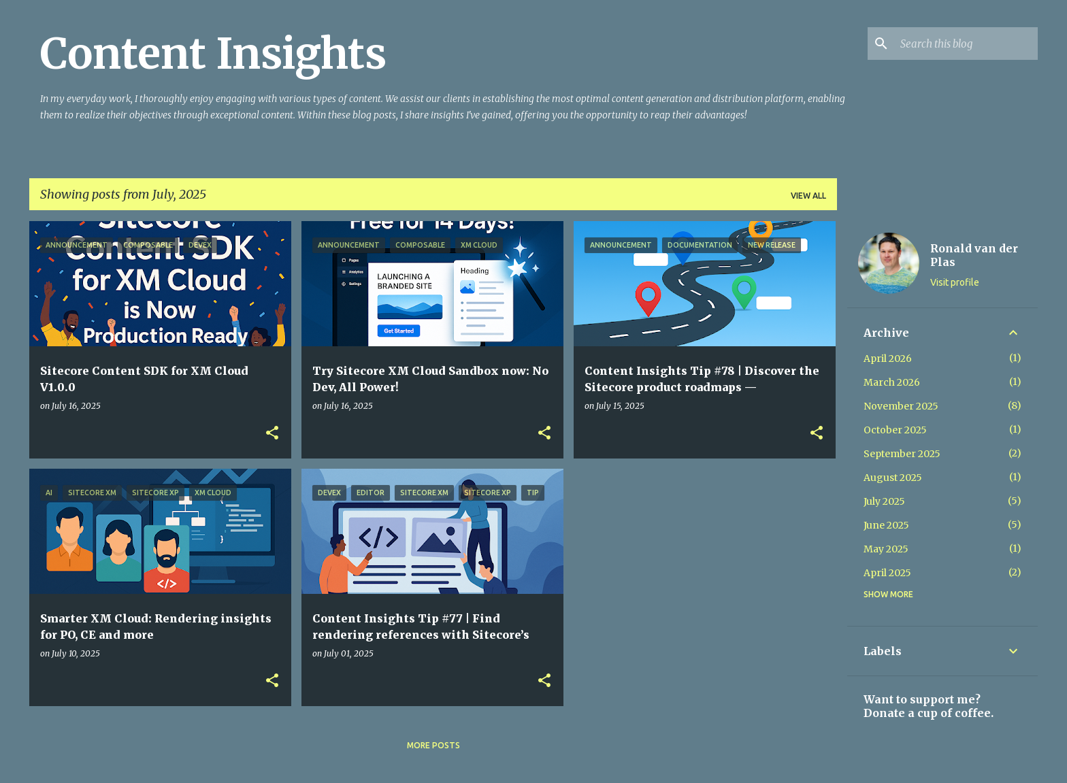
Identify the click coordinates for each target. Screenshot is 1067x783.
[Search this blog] (966, 43)
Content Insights (213, 53)
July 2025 (884, 501)
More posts (433, 745)
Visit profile (954, 282)
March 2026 (892, 382)
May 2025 (886, 549)
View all (808, 195)
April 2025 (887, 573)
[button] (272, 433)
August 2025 (893, 477)
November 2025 (901, 406)
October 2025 (895, 430)
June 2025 (886, 525)
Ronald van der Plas (974, 255)
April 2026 (888, 358)
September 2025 (902, 454)
